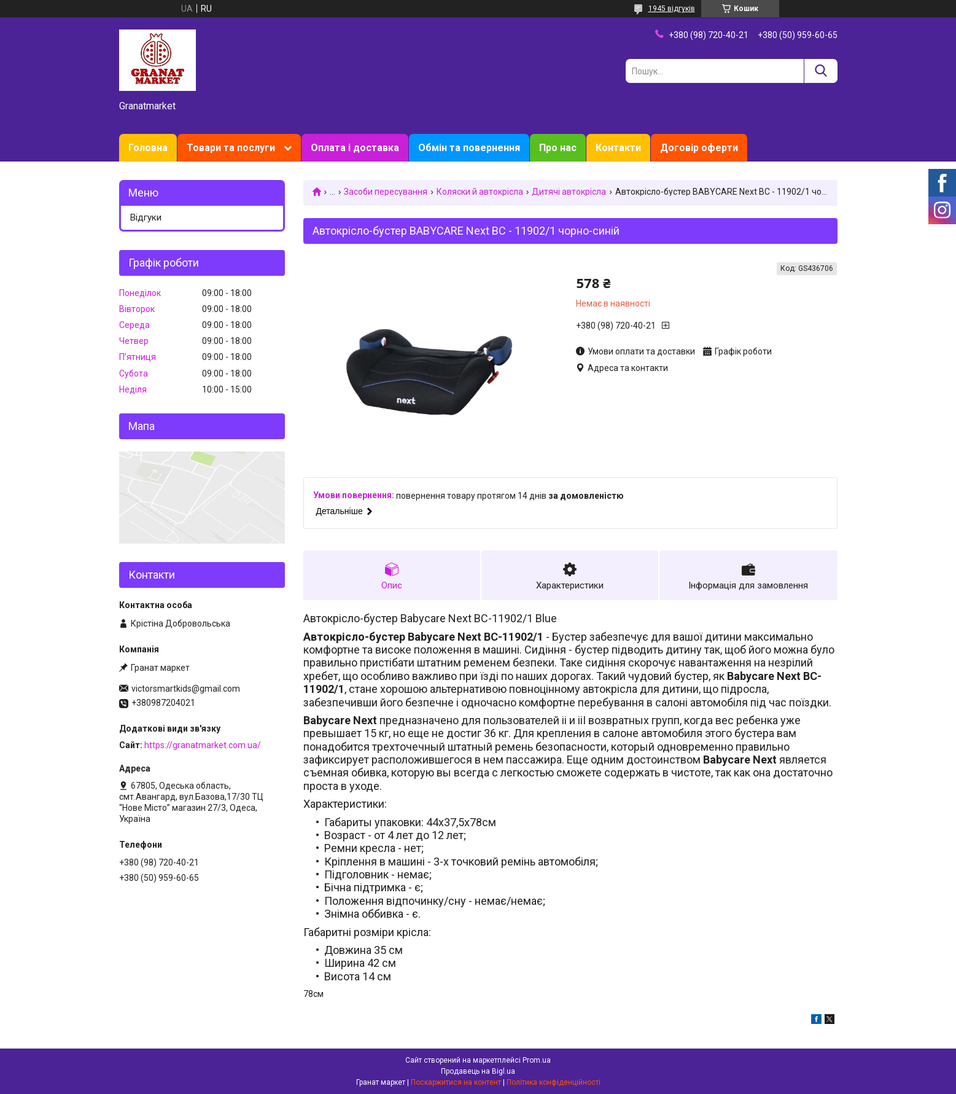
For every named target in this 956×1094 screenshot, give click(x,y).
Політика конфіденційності (553, 1082)
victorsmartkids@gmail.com (185, 689)
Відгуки (145, 217)
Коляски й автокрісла (480, 191)
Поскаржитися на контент (456, 1082)
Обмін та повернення (469, 148)
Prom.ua (537, 1060)
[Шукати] (820, 71)
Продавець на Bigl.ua (478, 1071)
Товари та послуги (231, 148)
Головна (148, 148)
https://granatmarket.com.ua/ (202, 745)
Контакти (618, 148)
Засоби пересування (385, 191)
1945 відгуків (671, 8)
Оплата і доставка (355, 148)
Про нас (558, 148)
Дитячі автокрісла (569, 191)
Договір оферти (699, 148)
